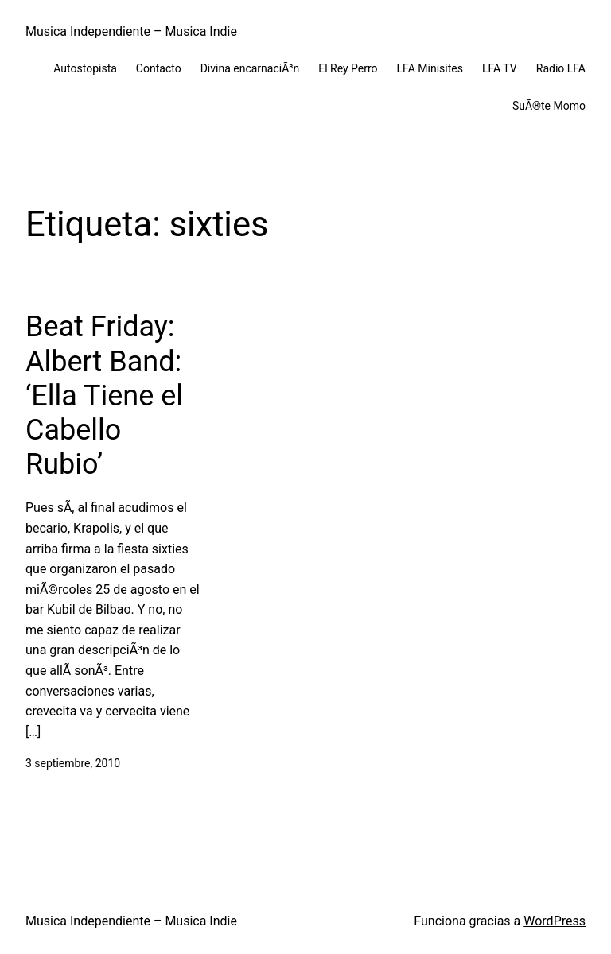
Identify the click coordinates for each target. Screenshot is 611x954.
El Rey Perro (347, 68)
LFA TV (499, 68)
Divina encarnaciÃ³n (250, 68)
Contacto (158, 68)
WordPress (554, 921)
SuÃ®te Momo (549, 105)
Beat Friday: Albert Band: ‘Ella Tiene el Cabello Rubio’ (104, 395)
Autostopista (85, 68)
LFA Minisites (430, 68)
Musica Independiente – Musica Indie (131, 31)
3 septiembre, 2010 (72, 763)
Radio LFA (561, 68)
